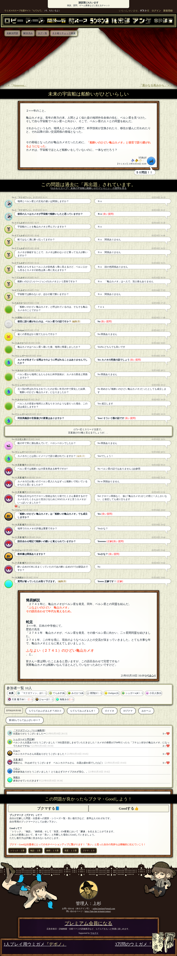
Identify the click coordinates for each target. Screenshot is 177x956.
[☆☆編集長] (38, 730)
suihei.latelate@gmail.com (104, 908)
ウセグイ (94, 933)
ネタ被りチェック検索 (64, 33)
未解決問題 (12, 33)
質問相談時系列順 (13, 710)
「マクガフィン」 (25, 197)
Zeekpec (21, 330)
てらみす (21, 223)
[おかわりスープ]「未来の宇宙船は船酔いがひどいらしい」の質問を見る (88, 188)
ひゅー (21, 510)
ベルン (143, 157)
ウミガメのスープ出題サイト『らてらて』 (23, 10)
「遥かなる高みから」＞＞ (156, 85)
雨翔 (20, 317)
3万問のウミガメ (144, 944)
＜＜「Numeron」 (15, 85)
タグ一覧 (42, 33)
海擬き (21, 577)
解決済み (28, 33)
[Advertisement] (88, 58)
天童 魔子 (22, 465)
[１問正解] (29, 739)
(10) (134, 468)
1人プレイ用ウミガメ (35, 944)
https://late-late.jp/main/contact (98, 911)
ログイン (156, 10)
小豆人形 (22, 439)
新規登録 (168, 10)
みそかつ (21, 303)
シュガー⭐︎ (22, 356)
